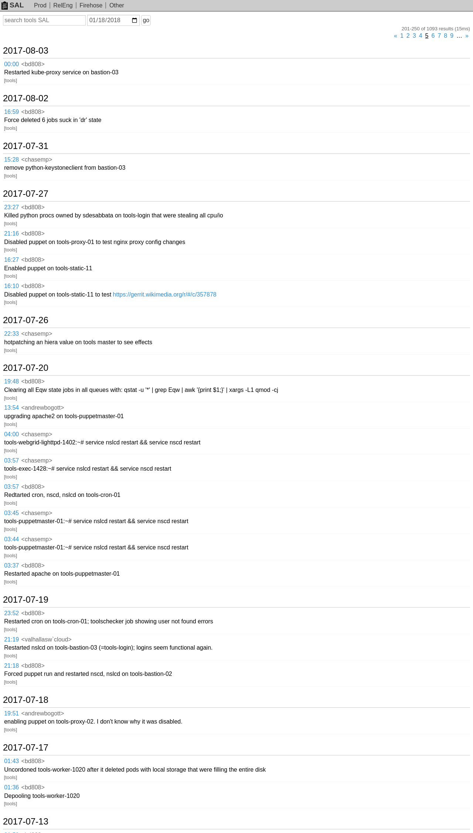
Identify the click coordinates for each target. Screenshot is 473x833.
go (146, 20)
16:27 (11, 260)
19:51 (11, 713)
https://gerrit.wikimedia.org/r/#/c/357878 (165, 294)
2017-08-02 (25, 98)
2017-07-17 (25, 748)
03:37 (11, 565)
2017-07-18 (25, 700)
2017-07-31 (25, 146)
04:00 (11, 434)
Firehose (90, 5)
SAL (12, 5)
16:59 (11, 112)
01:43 (11, 761)
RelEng (62, 5)
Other (116, 5)
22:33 (11, 334)
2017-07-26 (25, 320)
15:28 (11, 159)
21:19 (11, 639)
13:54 (11, 407)
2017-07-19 (25, 600)
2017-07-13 (25, 821)
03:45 (11, 513)
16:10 (11, 286)
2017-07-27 (25, 194)
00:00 (11, 64)
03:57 (11, 460)
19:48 (11, 381)
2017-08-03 (25, 51)
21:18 (11, 666)
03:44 (11, 539)
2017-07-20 (25, 368)
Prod (40, 5)
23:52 (11, 613)
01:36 (11, 787)
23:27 (11, 207)
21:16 (11, 233)
